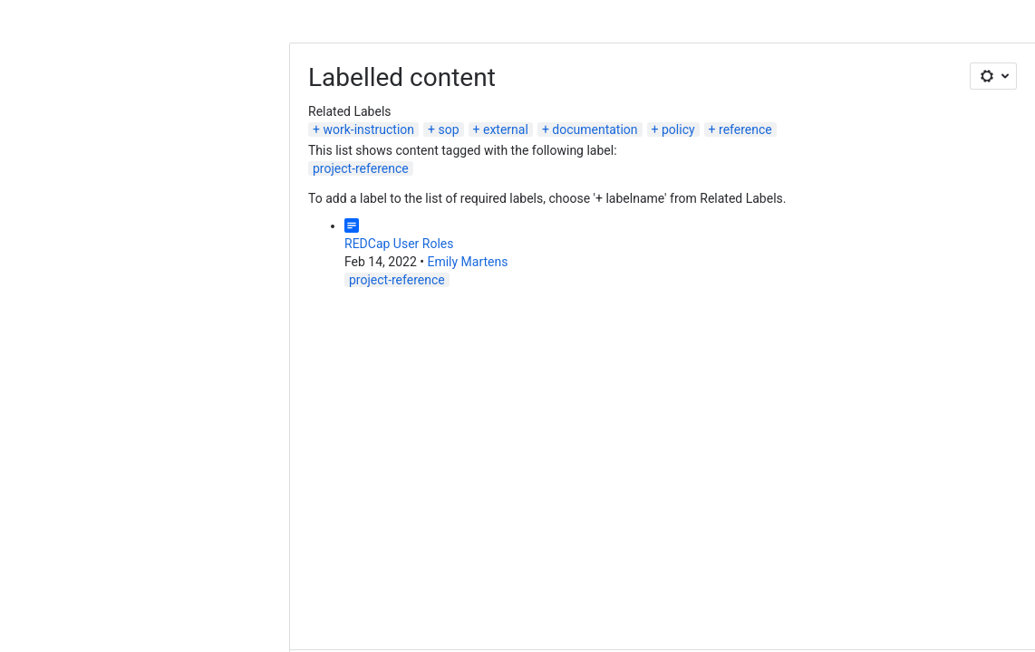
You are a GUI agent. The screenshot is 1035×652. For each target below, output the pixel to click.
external (505, 129)
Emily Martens (467, 261)
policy (678, 129)
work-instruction (368, 129)
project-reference (361, 168)
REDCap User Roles (398, 243)
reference (745, 129)
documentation (594, 129)
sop (449, 129)
